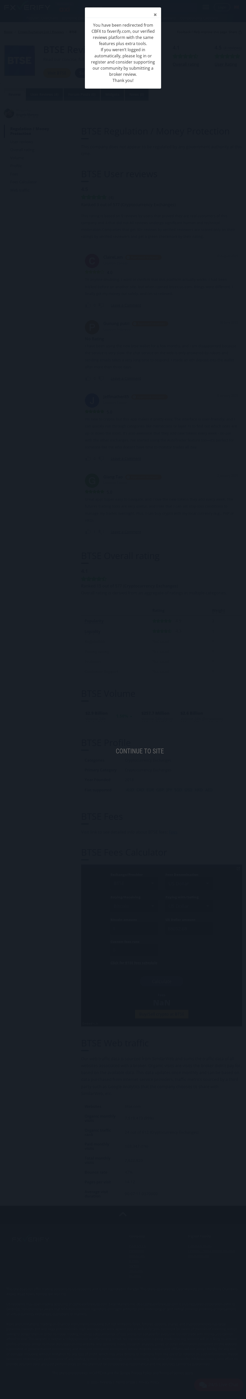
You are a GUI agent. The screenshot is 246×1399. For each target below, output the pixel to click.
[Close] (155, 14)
